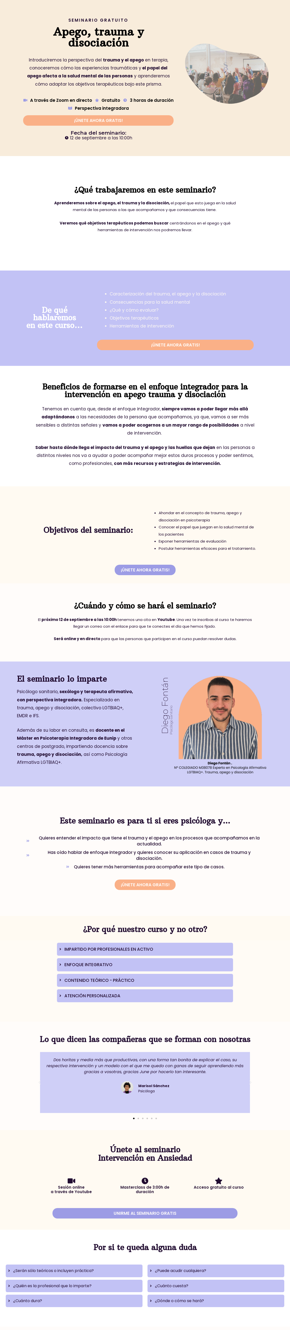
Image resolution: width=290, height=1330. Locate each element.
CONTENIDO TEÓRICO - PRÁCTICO (99, 980)
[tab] (145, 949)
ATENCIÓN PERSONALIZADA (92, 996)
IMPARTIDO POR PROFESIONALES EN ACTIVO (108, 949)
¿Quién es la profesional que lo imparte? (52, 1286)
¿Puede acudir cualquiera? (180, 1271)
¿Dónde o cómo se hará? (179, 1301)
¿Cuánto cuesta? (171, 1286)
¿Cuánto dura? (27, 1301)
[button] (39, 1082)
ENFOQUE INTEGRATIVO (88, 965)
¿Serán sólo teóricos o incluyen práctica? (53, 1271)
